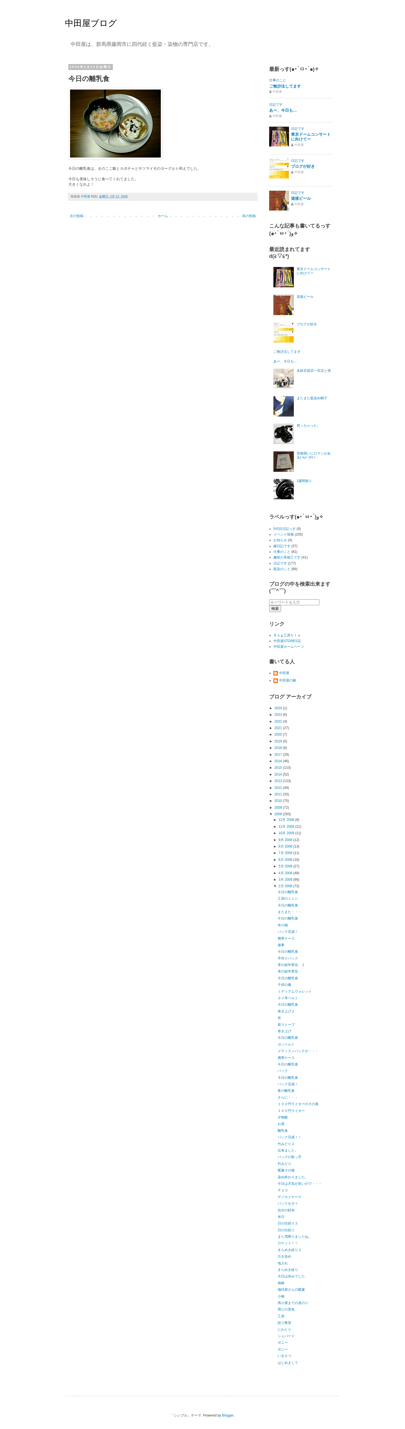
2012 (279, 788)
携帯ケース (286, 938)
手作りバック (288, 958)
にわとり (284, 1330)
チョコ (283, 1190)
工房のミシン (288, 899)
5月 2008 (286, 866)
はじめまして (288, 1363)
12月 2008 (287, 820)
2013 (279, 781)
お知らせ (280, 540)
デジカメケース (289, 1197)
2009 (279, 808)
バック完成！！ (289, 1137)
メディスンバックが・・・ (298, 1051)
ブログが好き (303, 166)
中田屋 (284, 673)
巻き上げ (284, 1031)
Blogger (228, 1415)
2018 (279, 748)
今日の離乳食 (288, 892)
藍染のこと (281, 569)
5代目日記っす (284, 529)
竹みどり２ (286, 1144)
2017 (279, 755)
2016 (279, 761)
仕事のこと (277, 80)
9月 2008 (286, 840)
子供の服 (284, 985)
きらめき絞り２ (289, 1250)
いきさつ (284, 1356)
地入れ (283, 1263)
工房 (281, 1316)
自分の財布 (286, 1210)
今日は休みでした (291, 1276)
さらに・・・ (288, 1097)
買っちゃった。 (308, 426)
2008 (279, 814)
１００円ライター (291, 1111)
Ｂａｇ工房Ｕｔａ (287, 635)
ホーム (163, 216)
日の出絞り (286, 1230)
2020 (279, 734)
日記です (276, 105)
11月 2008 (287, 827)
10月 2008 (287, 833)
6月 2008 (286, 860)
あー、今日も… (283, 110)
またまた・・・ (289, 912)
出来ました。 (288, 1150)
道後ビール (301, 198)
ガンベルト (286, 1044)
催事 (281, 945)
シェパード (286, 1336)
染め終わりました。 (293, 1177)
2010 (279, 801)
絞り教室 (284, 1323)
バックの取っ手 (289, 1157)
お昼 (281, 1124)
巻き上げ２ (286, 1011)
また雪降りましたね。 (295, 1237)
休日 (281, 1217)
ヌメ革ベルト (288, 998)
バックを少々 (288, 1203)
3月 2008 (286, 880)
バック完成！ (288, 932)
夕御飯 (283, 1117)
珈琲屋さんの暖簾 (291, 1290)
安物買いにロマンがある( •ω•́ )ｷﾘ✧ (314, 455)
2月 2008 (286, 886)
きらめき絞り (288, 1270)
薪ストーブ (286, 1025)
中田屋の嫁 (287, 680)
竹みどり (284, 1164)
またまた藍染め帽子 (312, 398)
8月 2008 (286, 846)
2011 (279, 794)
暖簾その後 (286, 1170)
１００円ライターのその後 (298, 1104)
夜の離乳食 (286, 1091)
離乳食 (283, 1131)
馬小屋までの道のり (293, 1303)
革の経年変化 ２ (291, 965)
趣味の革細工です (287, 557)
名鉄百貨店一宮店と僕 (314, 371)
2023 (279, 715)
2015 (279, 768)
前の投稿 (249, 216)
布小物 (283, 925)
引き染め (284, 1256)
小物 (281, 1296)
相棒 (281, 1283)
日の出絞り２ (288, 1223)
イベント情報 (283, 534)
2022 (279, 721)
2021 (279, 728)
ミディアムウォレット (295, 991)
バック (283, 1071)
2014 (279, 774)
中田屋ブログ (91, 23)
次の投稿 (76, 216)
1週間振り (304, 481)
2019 (279, 741)
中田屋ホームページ (288, 647)
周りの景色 (286, 1309)
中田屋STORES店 (287, 641)
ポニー (283, 1343)
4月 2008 (286, 873)
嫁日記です (281, 546)
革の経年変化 (288, 971)
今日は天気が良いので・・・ (300, 1184)
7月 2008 (286, 853)
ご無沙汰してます (285, 86)
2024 (279, 708)
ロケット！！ (288, 1243)
